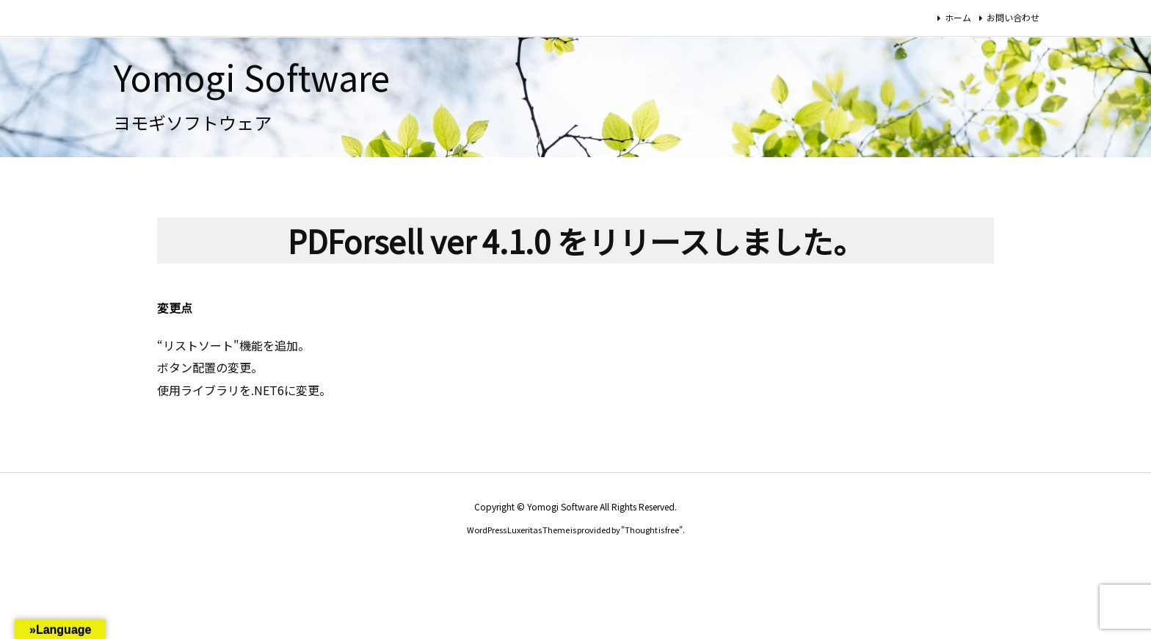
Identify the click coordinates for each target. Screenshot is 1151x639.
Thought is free (652, 529)
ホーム (958, 17)
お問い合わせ (1013, 17)
